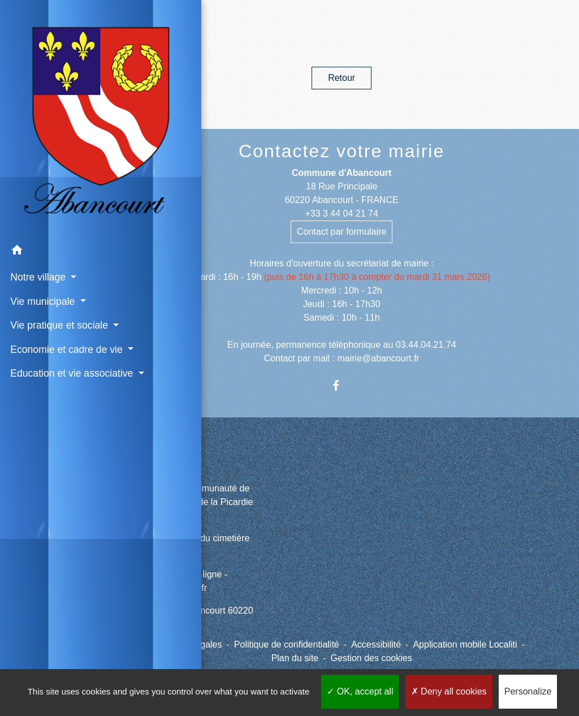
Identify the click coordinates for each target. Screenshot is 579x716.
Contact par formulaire (341, 231)
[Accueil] (52, 67)
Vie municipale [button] (42, 197)
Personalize (528, 691)
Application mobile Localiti (465, 644)
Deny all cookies (449, 691)
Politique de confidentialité (286, 644)
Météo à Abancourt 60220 (201, 610)
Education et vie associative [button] (43, 307)
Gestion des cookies (371, 658)
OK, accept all (360, 691)
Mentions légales (188, 644)
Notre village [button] (37, 173)
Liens (173, 462)
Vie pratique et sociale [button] (40, 229)
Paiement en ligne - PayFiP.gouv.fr (188, 581)
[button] (52, 148)
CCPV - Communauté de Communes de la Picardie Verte (201, 502)
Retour (341, 78)
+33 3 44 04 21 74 (341, 213)
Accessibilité (376, 644)
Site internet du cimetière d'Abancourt (199, 545)
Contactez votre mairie (341, 151)
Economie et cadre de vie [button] (50, 268)
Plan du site (295, 658)
